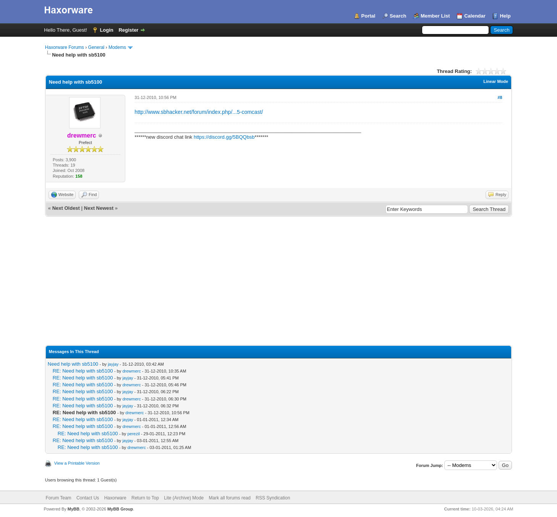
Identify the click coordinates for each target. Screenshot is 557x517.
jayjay (113, 364)
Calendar (475, 16)
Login (106, 30)
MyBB (73, 509)
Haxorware (115, 498)
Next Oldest (66, 208)
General (96, 47)
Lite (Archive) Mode (184, 498)
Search (398, 16)
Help (505, 16)
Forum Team (58, 498)
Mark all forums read (230, 498)
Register (128, 30)
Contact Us (87, 498)
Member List (435, 16)
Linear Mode (495, 81)
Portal (368, 16)
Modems (117, 47)
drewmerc (131, 371)
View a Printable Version (77, 463)
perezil (133, 433)
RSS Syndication (273, 498)
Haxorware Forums (64, 47)
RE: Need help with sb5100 (83, 371)
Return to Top (145, 498)
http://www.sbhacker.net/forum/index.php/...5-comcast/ (198, 112)
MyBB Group (120, 509)
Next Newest (98, 208)
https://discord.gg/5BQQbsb (224, 137)
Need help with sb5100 (73, 364)
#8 (499, 97)
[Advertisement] (278, 273)
